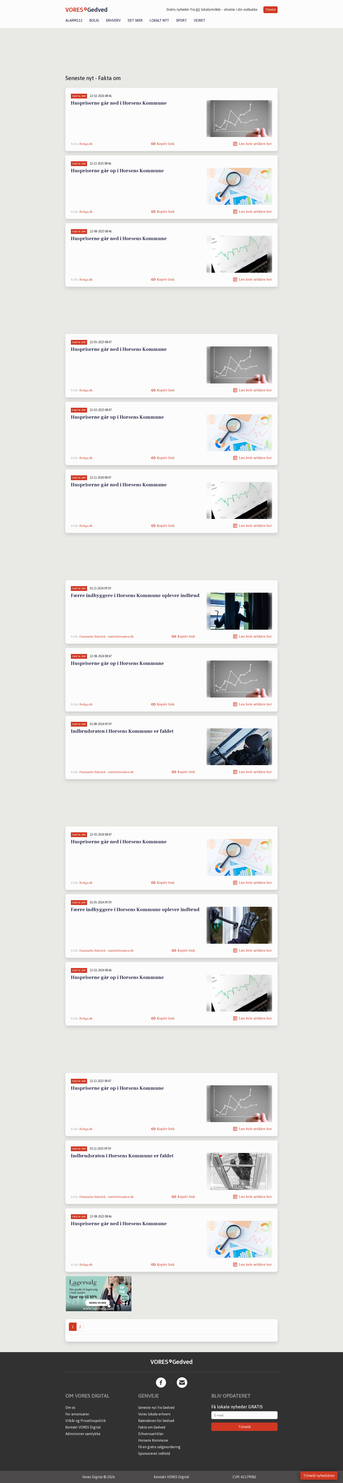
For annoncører (77, 1414)
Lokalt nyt (159, 20)
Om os (70, 1407)
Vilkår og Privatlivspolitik (85, 1421)
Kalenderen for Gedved (156, 1421)
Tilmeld (270, 9)
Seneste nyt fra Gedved (156, 1407)
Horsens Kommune (153, 1440)
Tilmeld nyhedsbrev (319, 1476)
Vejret (199, 20)
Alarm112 (73, 20)
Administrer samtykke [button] (82, 1434)
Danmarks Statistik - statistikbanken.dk (106, 637)
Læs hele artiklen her (255, 144)
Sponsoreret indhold (154, 1453)
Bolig (94, 20)
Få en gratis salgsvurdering (159, 1447)
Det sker (135, 20)
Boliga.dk (86, 144)
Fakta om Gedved (151, 1427)
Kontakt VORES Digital (83, 1427)
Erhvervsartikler (151, 1434)
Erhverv (113, 20)
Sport (181, 20)
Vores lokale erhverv (154, 1414)
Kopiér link (165, 144)
